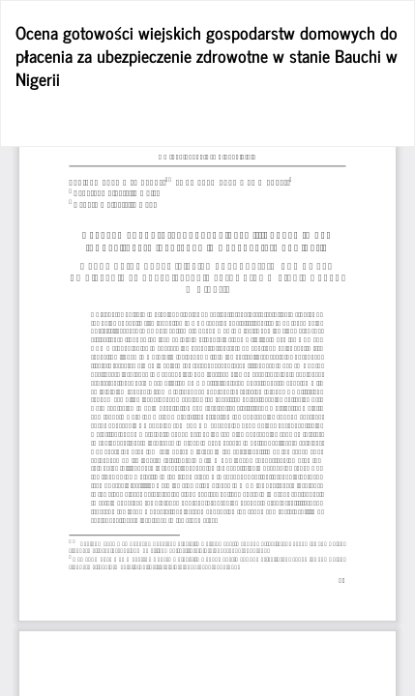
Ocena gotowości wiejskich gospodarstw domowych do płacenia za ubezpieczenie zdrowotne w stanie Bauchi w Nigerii (206, 55)
